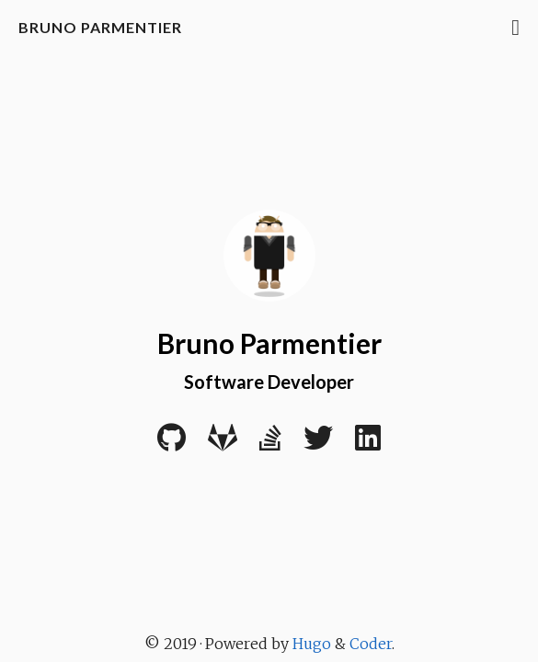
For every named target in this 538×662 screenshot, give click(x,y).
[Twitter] (318, 444)
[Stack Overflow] (270, 444)
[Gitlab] (222, 444)
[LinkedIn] (368, 444)
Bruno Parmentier (100, 27)
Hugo (311, 643)
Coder (370, 643)
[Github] (171, 444)
